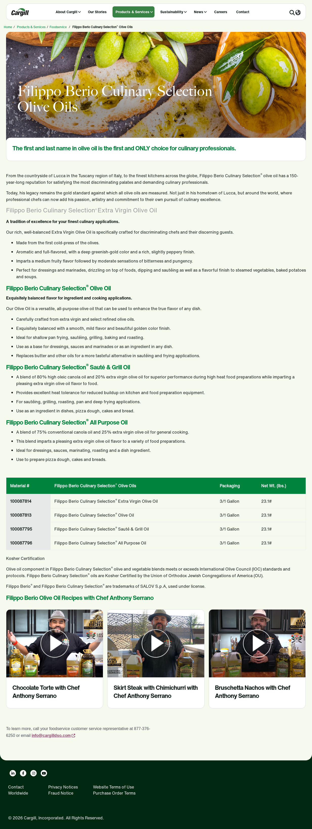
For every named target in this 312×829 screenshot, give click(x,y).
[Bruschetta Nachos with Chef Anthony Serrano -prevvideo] (257, 643)
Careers (220, 11)
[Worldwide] (298, 13)
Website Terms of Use (113, 787)
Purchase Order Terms (114, 793)
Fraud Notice (60, 793)
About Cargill (66, 11)
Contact (242, 11)
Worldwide (18, 793)
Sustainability (171, 11)
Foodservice (58, 27)
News (198, 11)
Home (8, 27)
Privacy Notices (63, 787)
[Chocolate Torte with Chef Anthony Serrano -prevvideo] (54, 643)
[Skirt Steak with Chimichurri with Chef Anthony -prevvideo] (155, 643)
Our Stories (97, 11)
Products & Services (132, 11)
